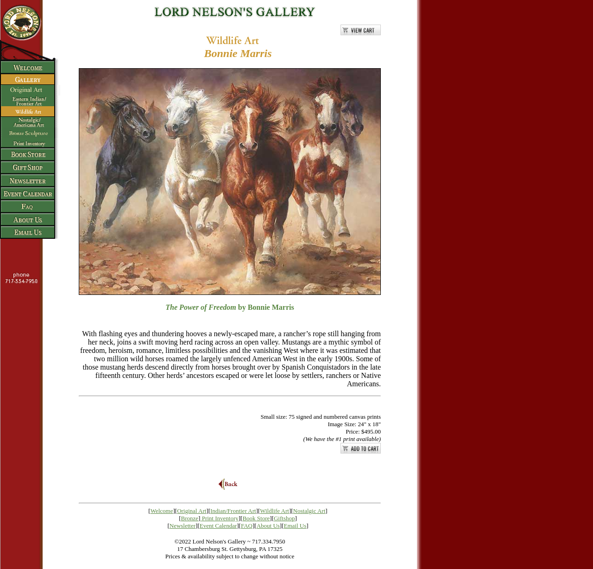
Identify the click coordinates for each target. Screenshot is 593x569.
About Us (268, 525)
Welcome (162, 510)
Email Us (295, 525)
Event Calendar (218, 525)
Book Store (256, 518)
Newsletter (183, 525)
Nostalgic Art (309, 510)
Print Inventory (220, 518)
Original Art (191, 510)
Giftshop (284, 518)
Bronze (190, 518)
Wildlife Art (274, 510)
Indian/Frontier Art (233, 510)
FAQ (246, 525)
